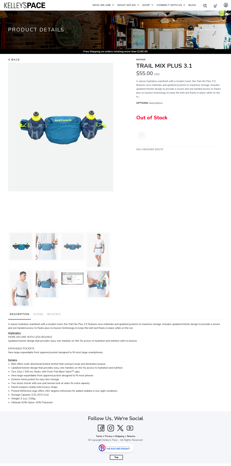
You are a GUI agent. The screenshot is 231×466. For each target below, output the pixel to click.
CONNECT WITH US (168, 5)
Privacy (108, 434)
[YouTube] (130, 426)
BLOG (191, 5)
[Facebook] (101, 426)
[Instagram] (111, 426)
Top (116, 455)
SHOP (145, 5)
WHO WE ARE (100, 5)
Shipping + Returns (126, 434)
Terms (97, 434)
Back (14, 59)
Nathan (183, 30)
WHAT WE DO (125, 5)
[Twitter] (120, 426)
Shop (166, 30)
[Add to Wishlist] (141, 135)
